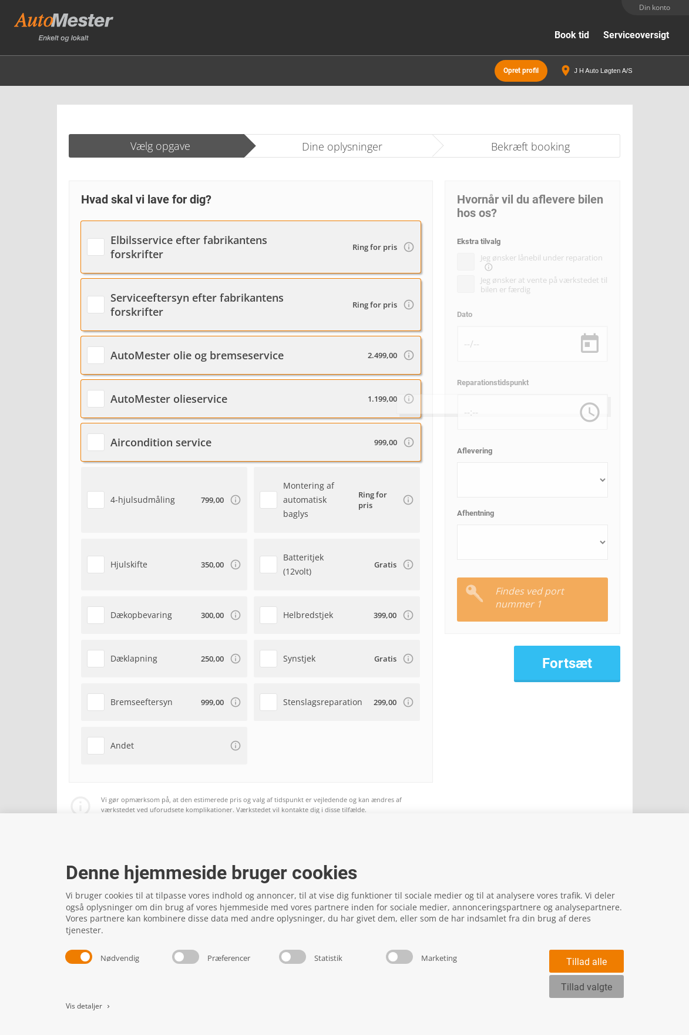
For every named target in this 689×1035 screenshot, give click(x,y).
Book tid (571, 35)
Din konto (654, 7)
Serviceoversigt (636, 35)
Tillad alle (586, 961)
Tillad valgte (586, 987)
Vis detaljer (89, 1006)
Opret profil (521, 70)
